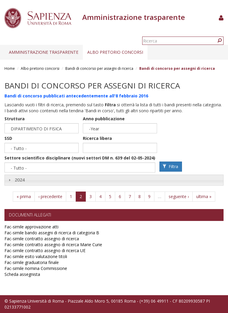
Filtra (170, 166)
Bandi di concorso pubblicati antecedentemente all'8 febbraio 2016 (76, 96)
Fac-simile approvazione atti (31, 227)
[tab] (114, 180)
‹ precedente (50, 196)
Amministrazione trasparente (43, 52)
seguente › (179, 196)
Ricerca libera (97, 138)
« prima (24, 196)
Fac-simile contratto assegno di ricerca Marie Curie (53, 244)
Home (9, 68)
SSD (8, 138)
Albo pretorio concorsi (115, 52)
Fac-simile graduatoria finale (31, 262)
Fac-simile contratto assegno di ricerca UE (45, 250)
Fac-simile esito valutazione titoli (35, 256)
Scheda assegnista (22, 274)
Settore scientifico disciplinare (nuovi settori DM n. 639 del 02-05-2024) (79, 158)
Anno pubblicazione (104, 118)
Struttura (14, 118)
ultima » (203, 196)
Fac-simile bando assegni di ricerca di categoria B (51, 232)
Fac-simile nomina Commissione (35, 268)
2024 (20, 179)
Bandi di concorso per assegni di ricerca (99, 68)
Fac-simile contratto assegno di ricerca (41, 238)
